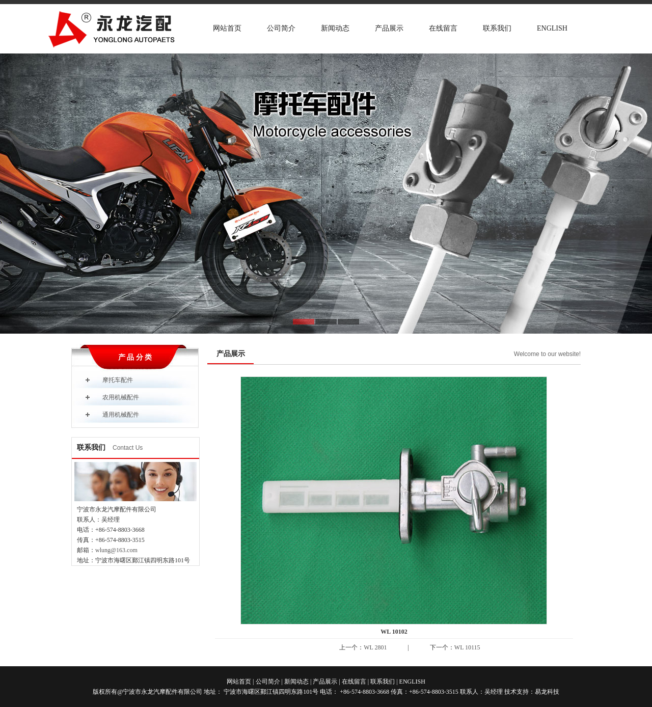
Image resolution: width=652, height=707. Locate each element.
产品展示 (389, 28)
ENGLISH (552, 28)
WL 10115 (467, 647)
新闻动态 (335, 28)
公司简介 (281, 28)
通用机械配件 (120, 414)
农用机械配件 (120, 397)
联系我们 (497, 28)
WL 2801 (375, 647)
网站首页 (227, 28)
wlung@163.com (116, 550)
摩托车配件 (117, 380)
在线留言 (443, 28)
